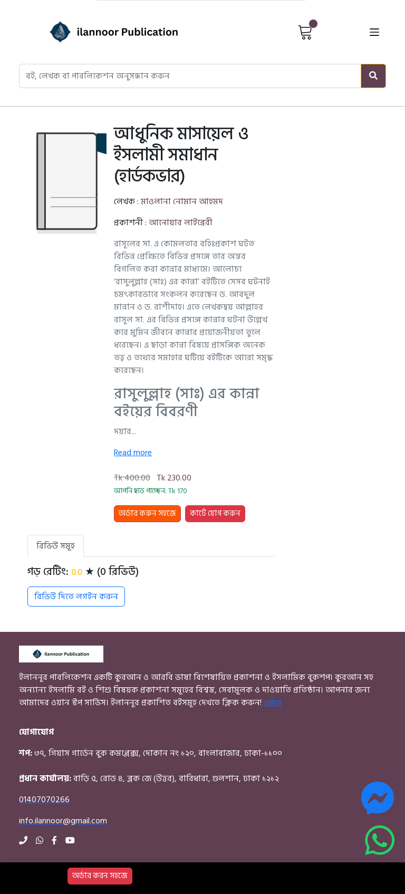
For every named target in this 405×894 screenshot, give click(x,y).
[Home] (95, 32)
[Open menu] (374, 32)
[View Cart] (305, 32)
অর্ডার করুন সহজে (147, 513)
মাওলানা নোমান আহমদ (182, 201)
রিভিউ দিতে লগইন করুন (76, 596)
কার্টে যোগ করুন (215, 513)
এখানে (272, 702)
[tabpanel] (150, 586)
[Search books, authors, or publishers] (190, 76)
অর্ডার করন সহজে (100, 875)
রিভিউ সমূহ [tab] (55, 546)
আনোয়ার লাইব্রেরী (181, 222)
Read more (133, 452)
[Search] (373, 76)
